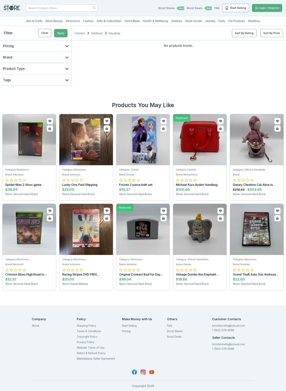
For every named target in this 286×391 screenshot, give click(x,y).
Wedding (254, 21)
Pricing (126, 331)
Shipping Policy (86, 325)
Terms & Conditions (89, 331)
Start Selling (235, 8)
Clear (44, 32)
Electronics (73, 21)
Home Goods (193, 21)
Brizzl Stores (171, 8)
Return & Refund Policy (91, 353)
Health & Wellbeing (155, 21)
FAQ (216, 8)
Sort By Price (271, 33)
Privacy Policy (85, 342)
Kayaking (114, 33)
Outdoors (97, 33)
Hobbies (176, 21)
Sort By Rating (244, 33)
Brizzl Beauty (54, 21)
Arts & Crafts (34, 21)
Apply (61, 33)
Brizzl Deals (199, 8)
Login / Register (267, 8)
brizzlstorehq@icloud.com (228, 325)
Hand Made (132, 21)
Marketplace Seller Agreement (96, 358)
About (35, 325)
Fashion (88, 21)
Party (221, 21)
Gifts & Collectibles (109, 21)
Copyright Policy (87, 336)
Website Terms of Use (91, 347)
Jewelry (210, 21)
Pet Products (236, 21)
